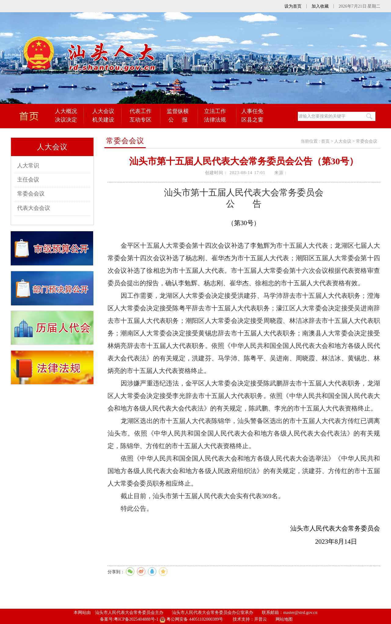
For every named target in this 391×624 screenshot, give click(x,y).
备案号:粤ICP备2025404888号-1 (129, 619)
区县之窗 (252, 120)
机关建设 (103, 120)
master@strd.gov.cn (300, 612)
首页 (325, 141)
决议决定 (66, 120)
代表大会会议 (33, 208)
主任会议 (28, 180)
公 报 (178, 120)
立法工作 (215, 111)
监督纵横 (178, 111)
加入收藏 (320, 6)
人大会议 (103, 111)
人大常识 (28, 165)
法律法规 (215, 120)
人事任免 (252, 111)
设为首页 (292, 6)
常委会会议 (31, 194)
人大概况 (66, 111)
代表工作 (141, 111)
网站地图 (284, 619)
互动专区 (141, 120)
